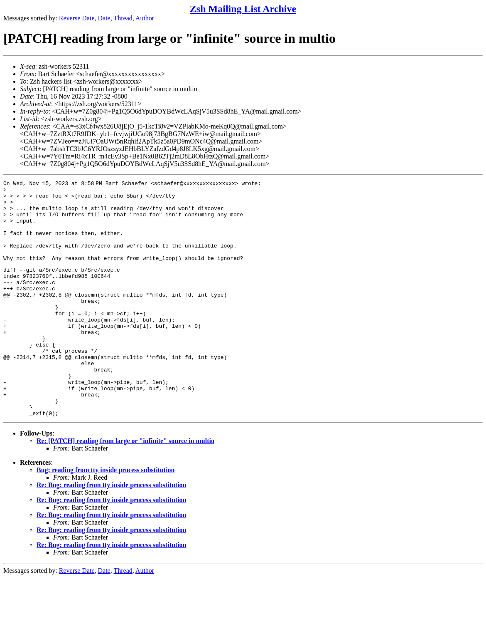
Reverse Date (77, 18)
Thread (122, 18)
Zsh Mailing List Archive (243, 8)
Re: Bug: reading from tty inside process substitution (111, 531)
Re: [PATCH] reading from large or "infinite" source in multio (125, 486)
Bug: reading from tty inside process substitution (105, 516)
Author (144, 18)
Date (104, 18)
